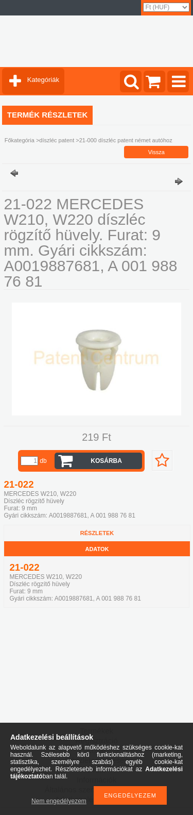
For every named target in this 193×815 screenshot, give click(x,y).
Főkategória (19, 140)
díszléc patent (56, 140)
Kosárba (106, 460)
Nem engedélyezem (58, 801)
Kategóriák (43, 80)
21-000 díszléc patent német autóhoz (125, 140)
